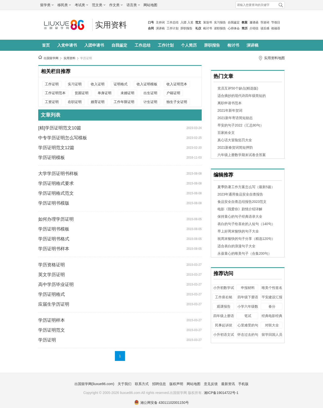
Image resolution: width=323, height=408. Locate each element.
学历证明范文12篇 (56, 147)
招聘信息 (159, 384)
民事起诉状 (223, 325)
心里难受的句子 (247, 327)
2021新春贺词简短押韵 (235, 147)
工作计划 (173, 28)
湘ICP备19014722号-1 (221, 393)
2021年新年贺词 (229, 110)
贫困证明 (82, 93)
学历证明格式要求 (56, 183)
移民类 (64, 5)
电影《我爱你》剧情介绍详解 (239, 209)
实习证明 (75, 84)
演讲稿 (160, 28)
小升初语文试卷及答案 (223, 337)
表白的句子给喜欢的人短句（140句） (246, 224)
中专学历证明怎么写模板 (62, 137)
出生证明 (150, 93)
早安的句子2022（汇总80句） (240, 125)
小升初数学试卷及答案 (223, 290)
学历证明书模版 (53, 203)
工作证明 (52, 84)
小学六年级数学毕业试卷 (247, 308)
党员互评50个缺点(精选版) (237, 88)
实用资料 (111, 24)
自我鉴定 (234, 22)
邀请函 (254, 22)
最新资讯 (228, 384)
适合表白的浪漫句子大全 (236, 246)
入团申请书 (94, 45)
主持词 (160, 22)
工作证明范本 (55, 93)
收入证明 (98, 84)
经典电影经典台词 (272, 318)
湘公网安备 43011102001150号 (161, 403)
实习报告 (220, 22)
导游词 (264, 22)
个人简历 (189, 45)
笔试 (247, 316)
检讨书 (207, 28)
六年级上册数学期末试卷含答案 (241, 155)
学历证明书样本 (53, 248)
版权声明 (176, 384)
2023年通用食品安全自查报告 (240, 194)
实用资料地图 (274, 58)
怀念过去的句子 (247, 337)
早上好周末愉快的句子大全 (238, 231)
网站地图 (150, 5)
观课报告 (224, 306)
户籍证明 (173, 93)
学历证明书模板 (53, 229)
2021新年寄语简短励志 (235, 118)
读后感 (264, 28)
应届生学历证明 (53, 304)
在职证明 (75, 102)
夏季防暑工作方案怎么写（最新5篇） (246, 187)
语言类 (133, 5)
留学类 (47, 5)
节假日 (275, 22)
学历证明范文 (51, 330)
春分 (272, 306)
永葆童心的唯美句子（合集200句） (244, 253)
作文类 (116, 5)
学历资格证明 (51, 264)
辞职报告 (186, 28)
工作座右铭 (223, 297)
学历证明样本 (51, 320)
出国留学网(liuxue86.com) (94, 384)
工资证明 (52, 102)
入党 (190, 22)
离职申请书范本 (229, 103)
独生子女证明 (176, 102)
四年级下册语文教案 (247, 299)
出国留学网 (51, 58)
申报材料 (248, 288)
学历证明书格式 (53, 238)
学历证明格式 (51, 294)
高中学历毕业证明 (56, 284)
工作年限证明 (124, 102)
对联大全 (272, 325)
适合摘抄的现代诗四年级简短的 (241, 96)
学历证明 (86, 58)
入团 (183, 22)
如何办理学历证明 (56, 219)
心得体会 (234, 28)
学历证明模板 (51, 157)
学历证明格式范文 (56, 193)
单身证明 (104, 93)
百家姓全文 (226, 133)
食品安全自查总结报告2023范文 (242, 202)
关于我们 (124, 384)
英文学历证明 (51, 274)
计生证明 (150, 102)
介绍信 (254, 28)
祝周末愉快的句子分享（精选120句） (246, 239)
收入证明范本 (176, 84)
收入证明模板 (147, 84)
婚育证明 (98, 102)
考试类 (81, 5)
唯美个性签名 (272, 288)
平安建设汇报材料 (272, 299)
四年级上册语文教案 (223, 318)
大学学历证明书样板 (58, 173)
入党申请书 (67, 45)
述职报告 (220, 28)
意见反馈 (211, 384)
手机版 (243, 384)
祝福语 (275, 28)
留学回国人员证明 (272, 337)
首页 (46, 45)
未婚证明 (127, 93)
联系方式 (142, 384)
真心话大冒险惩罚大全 (234, 140)
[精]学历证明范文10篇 (59, 127)
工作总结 (173, 22)
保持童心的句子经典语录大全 (239, 216)
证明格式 (120, 84)
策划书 (207, 22)
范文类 (98, 5)
